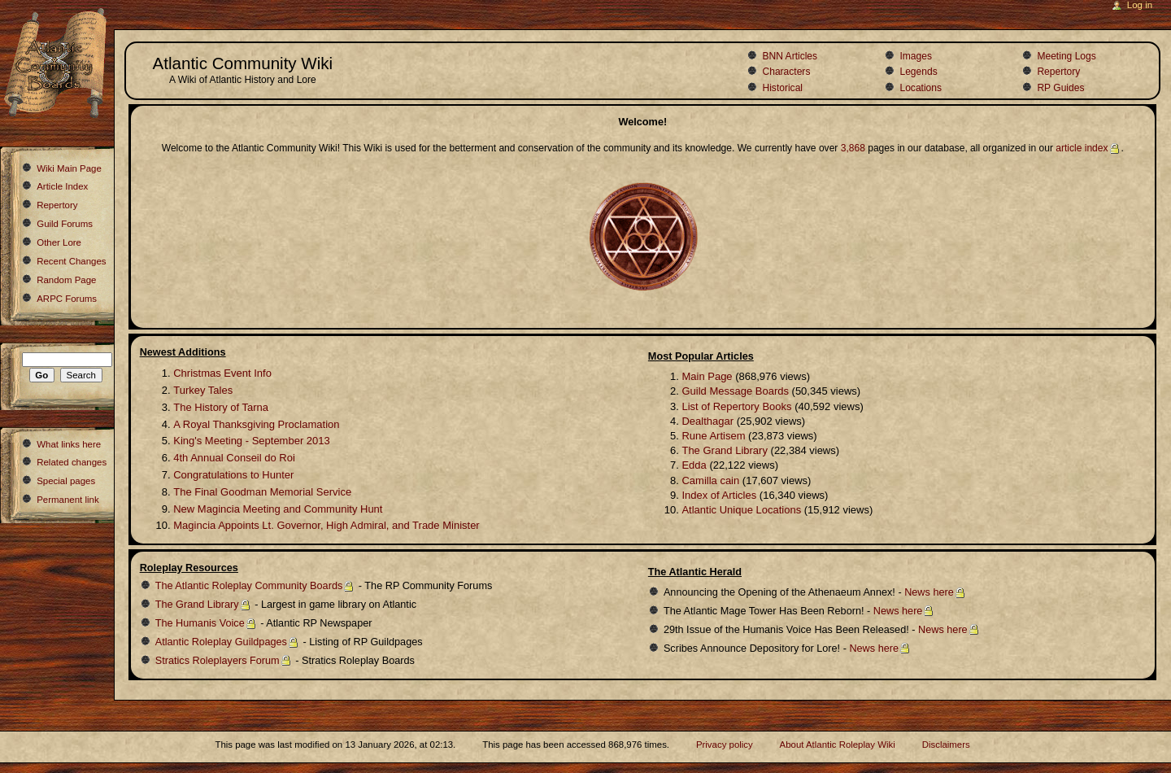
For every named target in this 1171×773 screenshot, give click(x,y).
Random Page (66, 280)
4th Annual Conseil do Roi (234, 458)
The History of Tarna (220, 407)
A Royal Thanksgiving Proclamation (256, 424)
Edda (693, 465)
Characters (786, 71)
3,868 (853, 148)
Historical (782, 88)
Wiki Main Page (69, 168)
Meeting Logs (1066, 56)
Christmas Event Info (222, 373)
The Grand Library (724, 450)
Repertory (1058, 71)
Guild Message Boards (735, 391)
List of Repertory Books (736, 406)
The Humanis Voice (200, 623)
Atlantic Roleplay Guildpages (221, 642)
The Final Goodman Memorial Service (262, 492)
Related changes (72, 462)
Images (915, 56)
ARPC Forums (67, 299)
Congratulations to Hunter (233, 475)
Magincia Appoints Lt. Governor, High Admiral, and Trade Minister (326, 525)
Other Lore (59, 242)
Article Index (62, 186)
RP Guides (1060, 88)
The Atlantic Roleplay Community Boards (249, 586)
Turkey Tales (203, 390)
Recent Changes (71, 261)
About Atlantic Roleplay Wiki (837, 744)
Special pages (66, 481)
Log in (1139, 5)
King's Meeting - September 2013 (251, 441)
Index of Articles (718, 495)
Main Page (706, 376)
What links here (69, 444)
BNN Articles (789, 56)
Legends (918, 71)
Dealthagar (707, 421)
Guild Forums (65, 224)
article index (1082, 148)
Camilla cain (710, 480)
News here (929, 592)
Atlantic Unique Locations (741, 510)
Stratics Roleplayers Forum (217, 660)
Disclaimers (946, 744)
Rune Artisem (713, 436)
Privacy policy (724, 744)
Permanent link (67, 499)
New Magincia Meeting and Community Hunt (277, 509)
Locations (920, 88)
